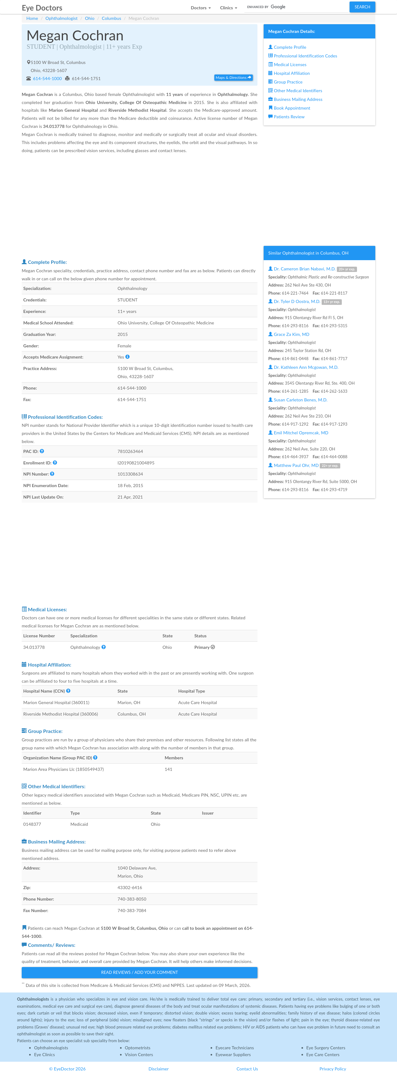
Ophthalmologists (51, 1047)
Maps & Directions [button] (233, 77)
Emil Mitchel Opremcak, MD (298, 432)
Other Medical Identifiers (295, 90)
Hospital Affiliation (289, 73)
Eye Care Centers (323, 1054)
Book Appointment (289, 108)
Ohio (90, 18)
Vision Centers (139, 1054)
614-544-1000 (47, 78)
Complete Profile (287, 47)
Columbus (111, 18)
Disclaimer (159, 1068)
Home (32, 18)
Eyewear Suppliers (233, 1054)
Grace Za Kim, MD (288, 334)
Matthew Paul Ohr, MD (304, 465)
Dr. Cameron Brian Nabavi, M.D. (312, 269)
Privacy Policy (332, 1068)
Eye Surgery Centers (326, 1047)
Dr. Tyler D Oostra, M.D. (305, 302)
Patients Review (286, 116)
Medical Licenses (287, 64)
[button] (200, 6)
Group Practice (285, 81)
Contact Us (247, 1068)
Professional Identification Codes (302, 55)
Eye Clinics (44, 1054)
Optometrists (137, 1047)
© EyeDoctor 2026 (67, 1068)
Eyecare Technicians (235, 1047)
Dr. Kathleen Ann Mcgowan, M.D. (303, 367)
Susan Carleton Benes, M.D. (298, 399)
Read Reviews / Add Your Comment (139, 972)
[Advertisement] (139, 205)
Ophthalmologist (62, 18)
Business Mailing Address (295, 99)
